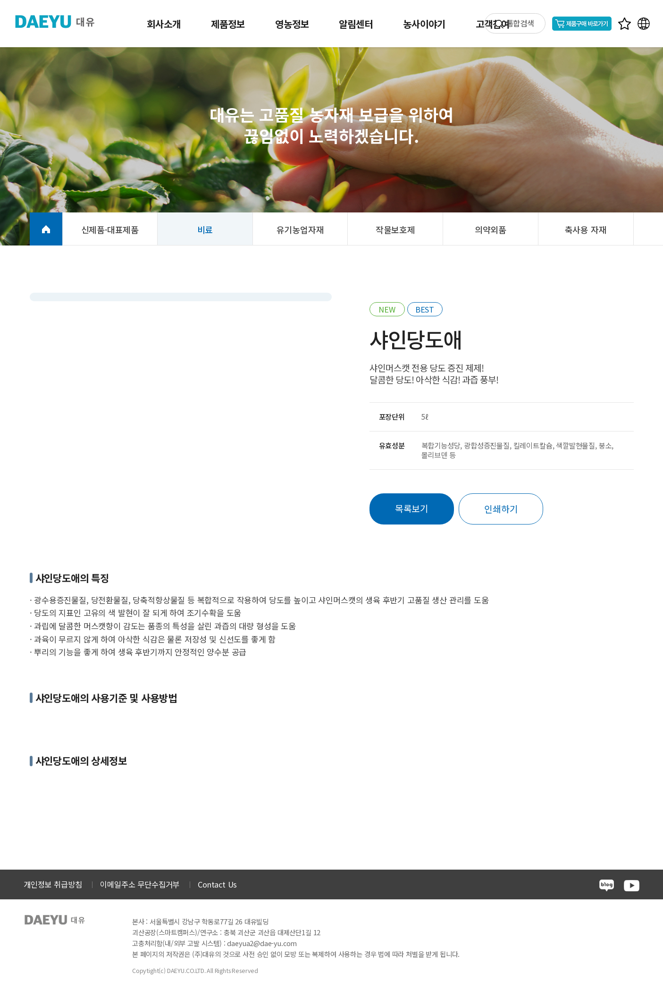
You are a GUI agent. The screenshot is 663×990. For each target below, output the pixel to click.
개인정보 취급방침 (53, 884)
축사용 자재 (586, 229)
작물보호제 (395, 229)
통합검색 (520, 23)
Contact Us (217, 884)
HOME (46, 228)
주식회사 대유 (61, 21)
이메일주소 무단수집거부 (139, 884)
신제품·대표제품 (110, 229)
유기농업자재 (300, 229)
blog (606, 885)
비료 (205, 229)
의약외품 (490, 229)
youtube (631, 885)
